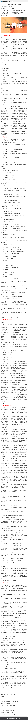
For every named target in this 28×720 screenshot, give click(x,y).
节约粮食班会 (3, 696)
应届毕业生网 (5, 1)
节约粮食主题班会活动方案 (5, 712)
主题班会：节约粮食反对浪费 (6, 710)
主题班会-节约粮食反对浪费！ (6, 708)
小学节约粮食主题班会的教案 (6, 703)
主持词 (10, 1)
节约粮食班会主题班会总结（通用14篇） (8, 701)
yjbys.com (15, 718)
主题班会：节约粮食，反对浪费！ (7, 705)
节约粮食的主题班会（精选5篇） (6, 714)
